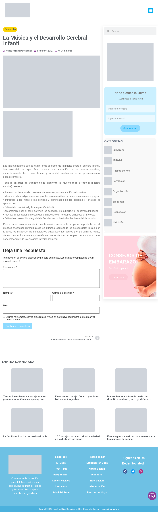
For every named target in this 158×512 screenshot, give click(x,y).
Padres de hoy (97, 456)
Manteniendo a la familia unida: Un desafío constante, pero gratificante (129, 398)
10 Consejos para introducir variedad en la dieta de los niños (77, 438)
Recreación (119, 212)
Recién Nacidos (61, 480)
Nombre (8, 293)
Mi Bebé (117, 160)
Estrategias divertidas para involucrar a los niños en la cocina (131, 438)
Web (5, 305)
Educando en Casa (97, 462)
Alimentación (97, 486)
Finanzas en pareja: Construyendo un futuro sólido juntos (77, 398)
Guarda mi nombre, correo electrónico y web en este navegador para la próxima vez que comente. (50, 318)
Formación (119, 181)
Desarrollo (10, 29)
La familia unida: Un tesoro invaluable (25, 436)
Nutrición (118, 222)
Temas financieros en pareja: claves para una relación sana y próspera (24, 398)
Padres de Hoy (121, 170)
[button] (150, 10)
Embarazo (119, 150)
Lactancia (61, 486)
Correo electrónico (63, 293)
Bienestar (118, 201)
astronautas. (112, 509)
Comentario (10, 267)
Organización (120, 191)
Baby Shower (61, 474)
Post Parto (61, 468)
